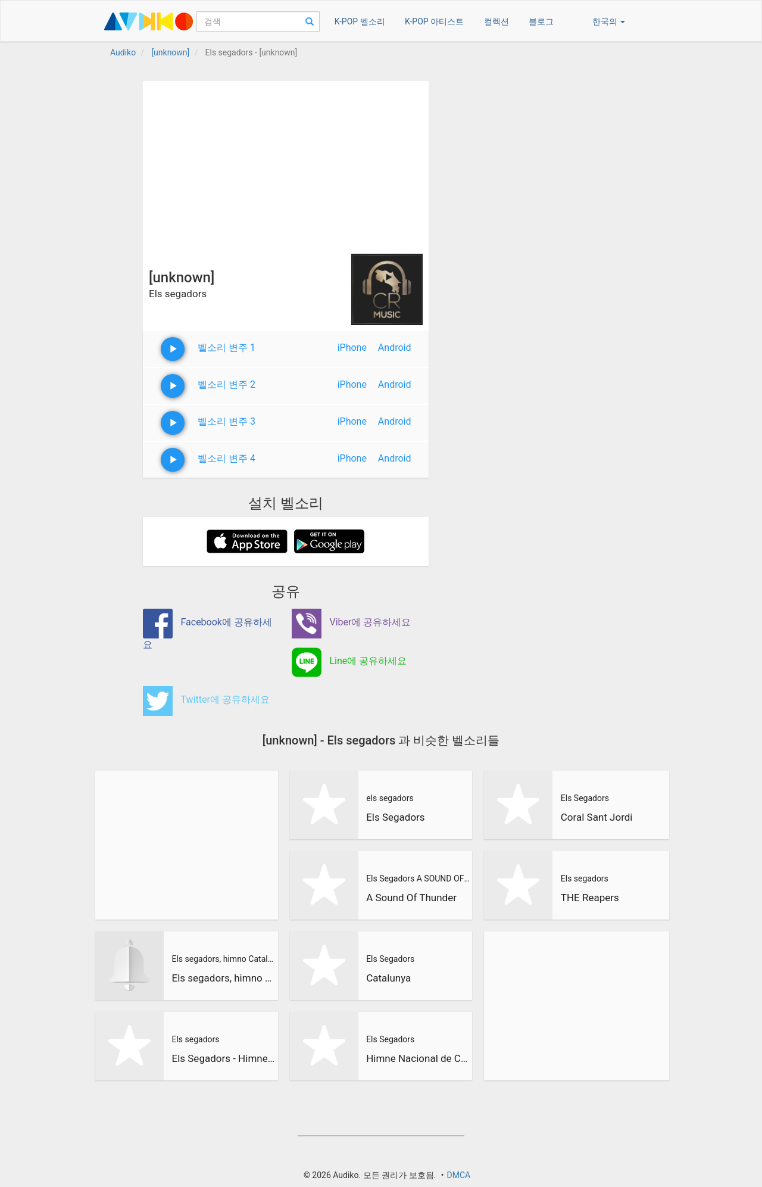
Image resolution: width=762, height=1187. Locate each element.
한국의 (608, 21)
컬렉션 (496, 21)
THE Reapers (590, 898)
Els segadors (195, 1039)
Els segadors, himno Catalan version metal (223, 959)
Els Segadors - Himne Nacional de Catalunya (223, 1058)
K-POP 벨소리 (360, 21)
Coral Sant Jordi (597, 817)
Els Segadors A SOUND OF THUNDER (418, 878)
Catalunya (388, 978)
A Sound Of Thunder (411, 898)
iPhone (352, 347)
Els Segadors (395, 817)
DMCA (458, 1175)
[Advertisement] (286, 164)
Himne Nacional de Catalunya (418, 1058)
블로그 (541, 21)
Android (394, 347)
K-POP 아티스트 (434, 21)
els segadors (390, 798)
